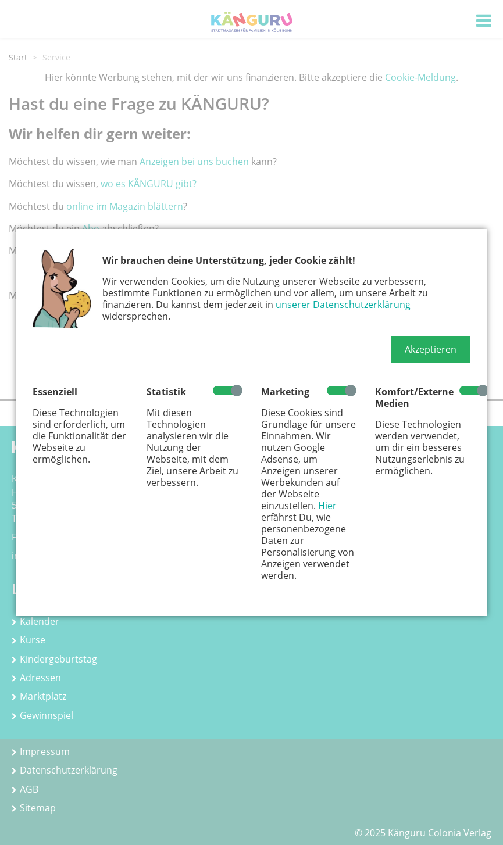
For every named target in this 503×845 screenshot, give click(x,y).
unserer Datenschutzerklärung (343, 304)
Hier (327, 505)
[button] (430, 349)
